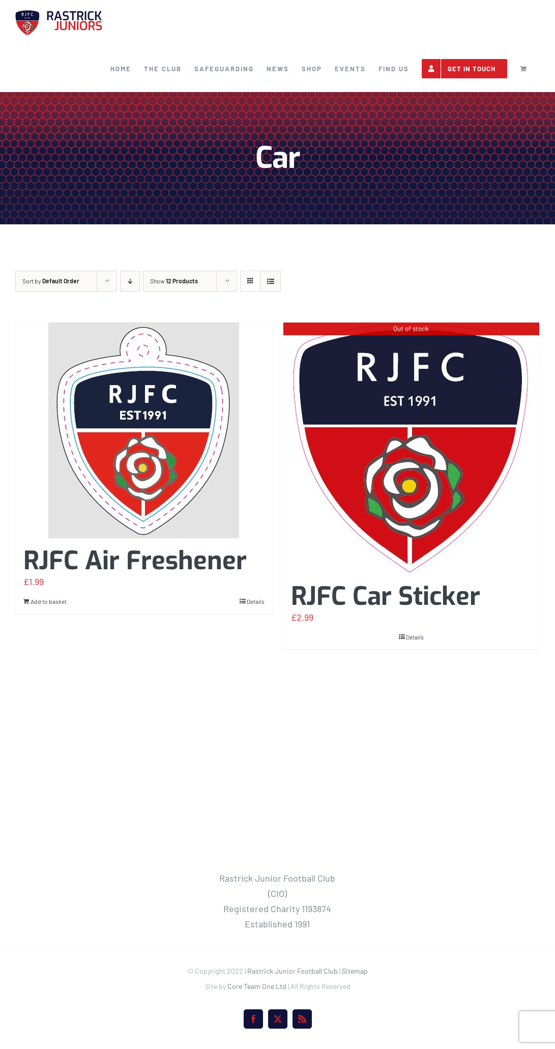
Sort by (50, 280)
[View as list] (270, 281)
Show (174, 280)
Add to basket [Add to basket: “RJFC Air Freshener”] (49, 601)
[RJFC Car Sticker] (411, 448)
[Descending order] (130, 281)
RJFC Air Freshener (135, 560)
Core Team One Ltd (256, 986)
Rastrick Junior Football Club (292, 971)
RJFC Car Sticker (385, 596)
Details (256, 601)
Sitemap (355, 971)
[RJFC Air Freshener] (144, 430)
